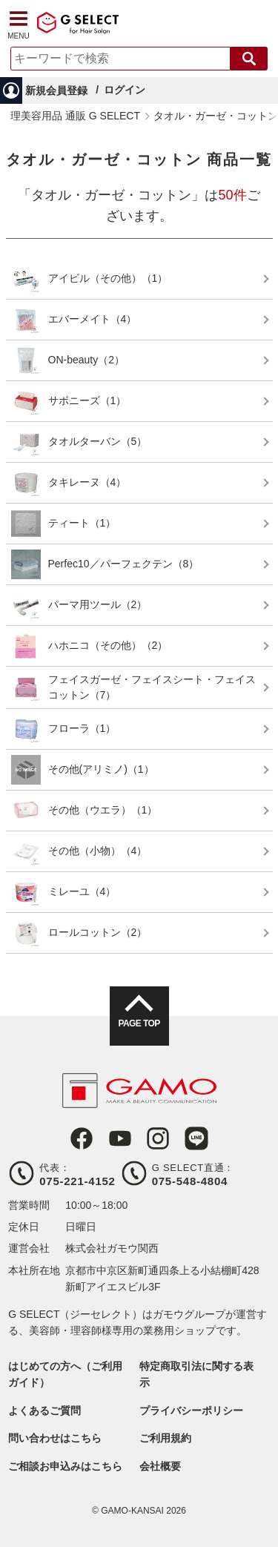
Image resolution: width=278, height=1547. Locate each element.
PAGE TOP (138, 1023)
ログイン (124, 90)
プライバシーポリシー (191, 1410)
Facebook (81, 1138)
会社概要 (160, 1466)
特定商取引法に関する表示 (196, 1374)
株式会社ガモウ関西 (112, 1248)
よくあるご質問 (44, 1410)
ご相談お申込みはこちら (65, 1466)
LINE (196, 1138)
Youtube (120, 1138)
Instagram (158, 1138)
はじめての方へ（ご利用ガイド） (65, 1374)
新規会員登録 (56, 90)
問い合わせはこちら (55, 1438)
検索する (249, 58)
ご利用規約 (165, 1438)
